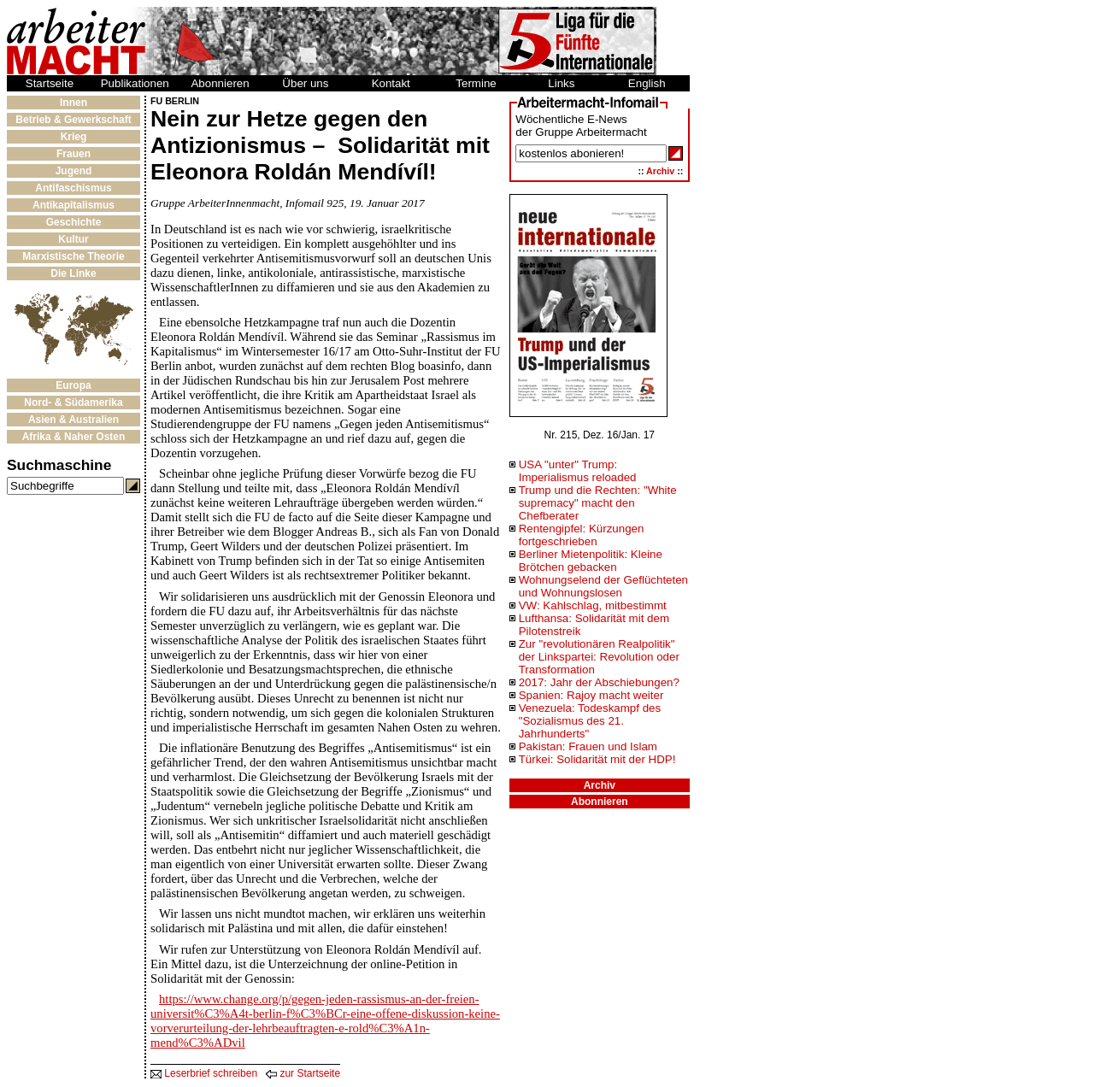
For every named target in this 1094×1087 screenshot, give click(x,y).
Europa (73, 385)
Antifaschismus (73, 188)
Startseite (50, 83)
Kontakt (391, 83)
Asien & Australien (73, 420)
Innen (73, 103)
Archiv (660, 171)
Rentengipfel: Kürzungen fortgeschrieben (581, 535)
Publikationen (135, 83)
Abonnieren (220, 83)
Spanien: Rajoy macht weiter (591, 695)
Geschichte (74, 222)
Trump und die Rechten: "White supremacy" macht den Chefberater (598, 503)
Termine (476, 83)
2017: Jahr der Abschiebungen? (599, 682)
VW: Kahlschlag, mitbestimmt (593, 605)
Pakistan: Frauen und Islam (588, 746)
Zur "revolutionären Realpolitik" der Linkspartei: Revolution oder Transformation (599, 657)
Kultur (73, 239)
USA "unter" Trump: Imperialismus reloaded (578, 471)
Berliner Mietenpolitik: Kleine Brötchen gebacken (590, 560)
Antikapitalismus (73, 205)
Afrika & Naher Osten (74, 437)
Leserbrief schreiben (203, 1073)
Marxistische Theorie (73, 256)
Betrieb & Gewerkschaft (73, 120)
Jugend (74, 171)
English (647, 83)
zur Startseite (303, 1073)
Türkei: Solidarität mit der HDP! (597, 759)
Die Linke (73, 273)
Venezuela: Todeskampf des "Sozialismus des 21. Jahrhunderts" (590, 721)
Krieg (74, 137)
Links (561, 83)
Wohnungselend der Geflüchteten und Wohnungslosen (603, 586)
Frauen (73, 154)
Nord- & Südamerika (73, 402)
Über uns (305, 83)
